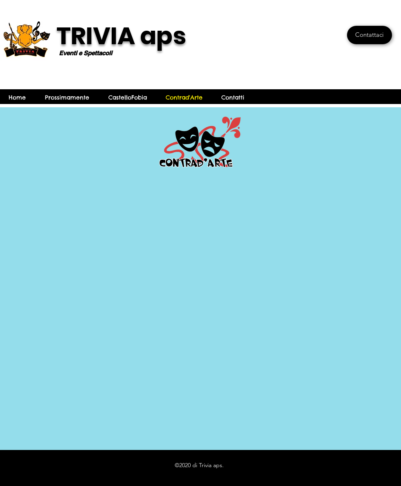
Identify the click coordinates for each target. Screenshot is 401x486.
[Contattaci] (369, 35)
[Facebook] (385, 97)
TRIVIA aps (121, 36)
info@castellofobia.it (292, 97)
